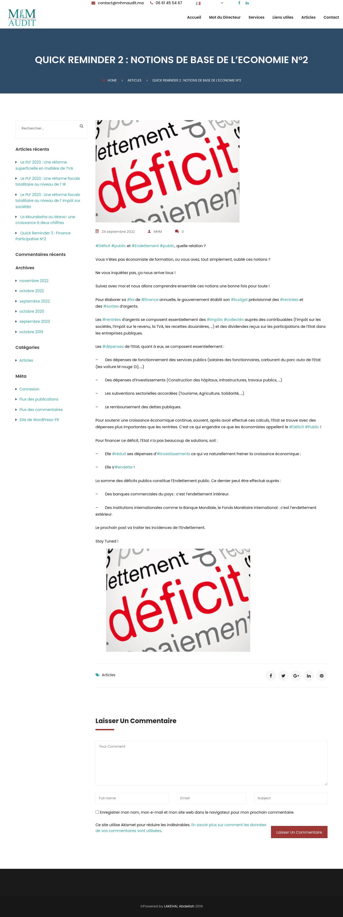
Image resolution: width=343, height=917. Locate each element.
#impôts (215, 319)
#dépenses (113, 346)
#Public (312, 427)
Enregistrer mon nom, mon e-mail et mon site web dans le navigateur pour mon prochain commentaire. (197, 812)
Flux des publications (38, 399)
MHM (155, 231)
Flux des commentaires (41, 409)
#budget (239, 299)
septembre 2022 (34, 301)
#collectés (234, 319)
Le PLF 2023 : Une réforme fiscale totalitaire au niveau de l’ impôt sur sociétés (47, 200)
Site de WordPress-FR (39, 419)
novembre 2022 (34, 280)
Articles (308, 17)
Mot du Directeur (225, 17)
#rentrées (289, 299)
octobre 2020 (31, 311)
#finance (149, 299)
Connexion (29, 389)
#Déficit (102, 245)
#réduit (119, 454)
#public (118, 245)
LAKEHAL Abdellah (179, 905)
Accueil (194, 17)
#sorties (111, 306)
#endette (124, 467)
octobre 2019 (31, 332)
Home (109, 80)
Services (257, 17)
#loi (130, 299)
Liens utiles (283, 17)
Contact (331, 17)
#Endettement (145, 245)
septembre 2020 (34, 321)
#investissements (173, 454)
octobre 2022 (31, 291)
